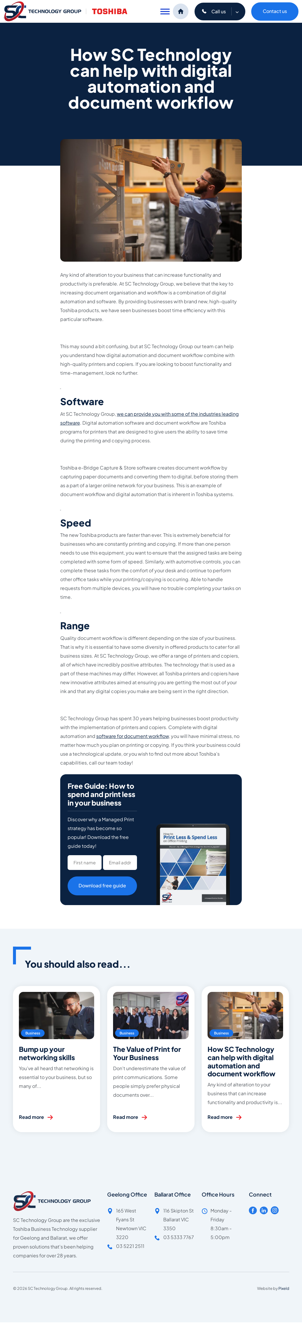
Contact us (275, 11)
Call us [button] (223, 11)
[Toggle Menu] (165, 11)
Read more (31, 1117)
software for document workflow (132, 736)
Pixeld (283, 1288)
